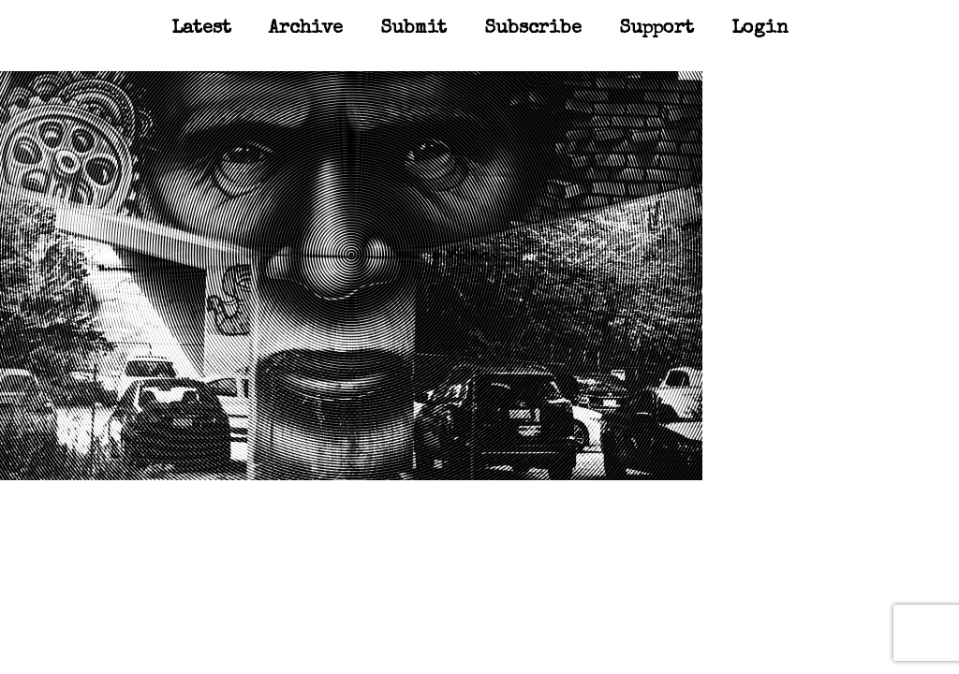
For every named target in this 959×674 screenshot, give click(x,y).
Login (760, 29)
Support (656, 29)
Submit (413, 29)
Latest (201, 29)
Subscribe (533, 29)
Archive (306, 29)
